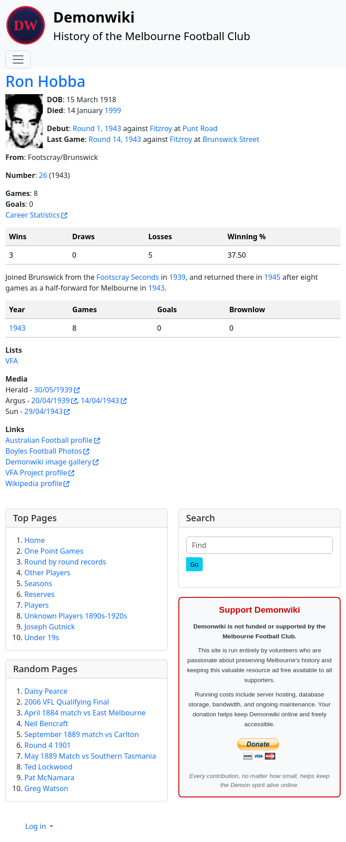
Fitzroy (161, 128)
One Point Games (53, 551)
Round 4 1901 (47, 745)
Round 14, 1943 (114, 139)
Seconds (145, 277)
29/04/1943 (43, 411)
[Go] (194, 564)
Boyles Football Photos (43, 451)
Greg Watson (46, 788)
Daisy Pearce (45, 691)
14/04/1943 (100, 400)
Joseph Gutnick (49, 627)
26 (43, 175)
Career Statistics (32, 215)
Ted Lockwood (48, 767)
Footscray (112, 277)
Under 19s (41, 637)
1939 (177, 277)
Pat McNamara (49, 778)
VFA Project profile (36, 473)
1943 (156, 288)
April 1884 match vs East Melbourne (85, 713)
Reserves (39, 594)
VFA (11, 361)
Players (36, 605)
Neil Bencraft (46, 723)
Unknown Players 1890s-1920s (75, 616)
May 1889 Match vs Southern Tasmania (90, 756)
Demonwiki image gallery (48, 462)
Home (34, 540)
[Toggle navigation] (18, 59)
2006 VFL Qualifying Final (66, 702)
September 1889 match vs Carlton (81, 734)
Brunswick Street (230, 139)
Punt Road (200, 128)
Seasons (38, 583)
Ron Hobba (45, 81)
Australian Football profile (48, 440)
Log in (36, 826)
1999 (113, 110)
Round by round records (65, 562)
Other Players (47, 573)
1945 (272, 277)
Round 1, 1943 (97, 128)
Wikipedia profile (33, 483)
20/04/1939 (51, 400)
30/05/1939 (53, 390)
